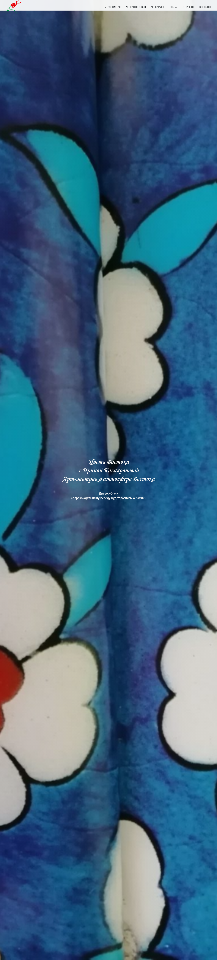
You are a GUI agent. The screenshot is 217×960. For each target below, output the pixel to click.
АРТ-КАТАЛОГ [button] (158, 7)
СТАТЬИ (174, 7)
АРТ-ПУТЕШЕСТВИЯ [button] (136, 7)
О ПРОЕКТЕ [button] (188, 7)
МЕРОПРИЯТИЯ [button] (113, 7)
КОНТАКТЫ (205, 7)
